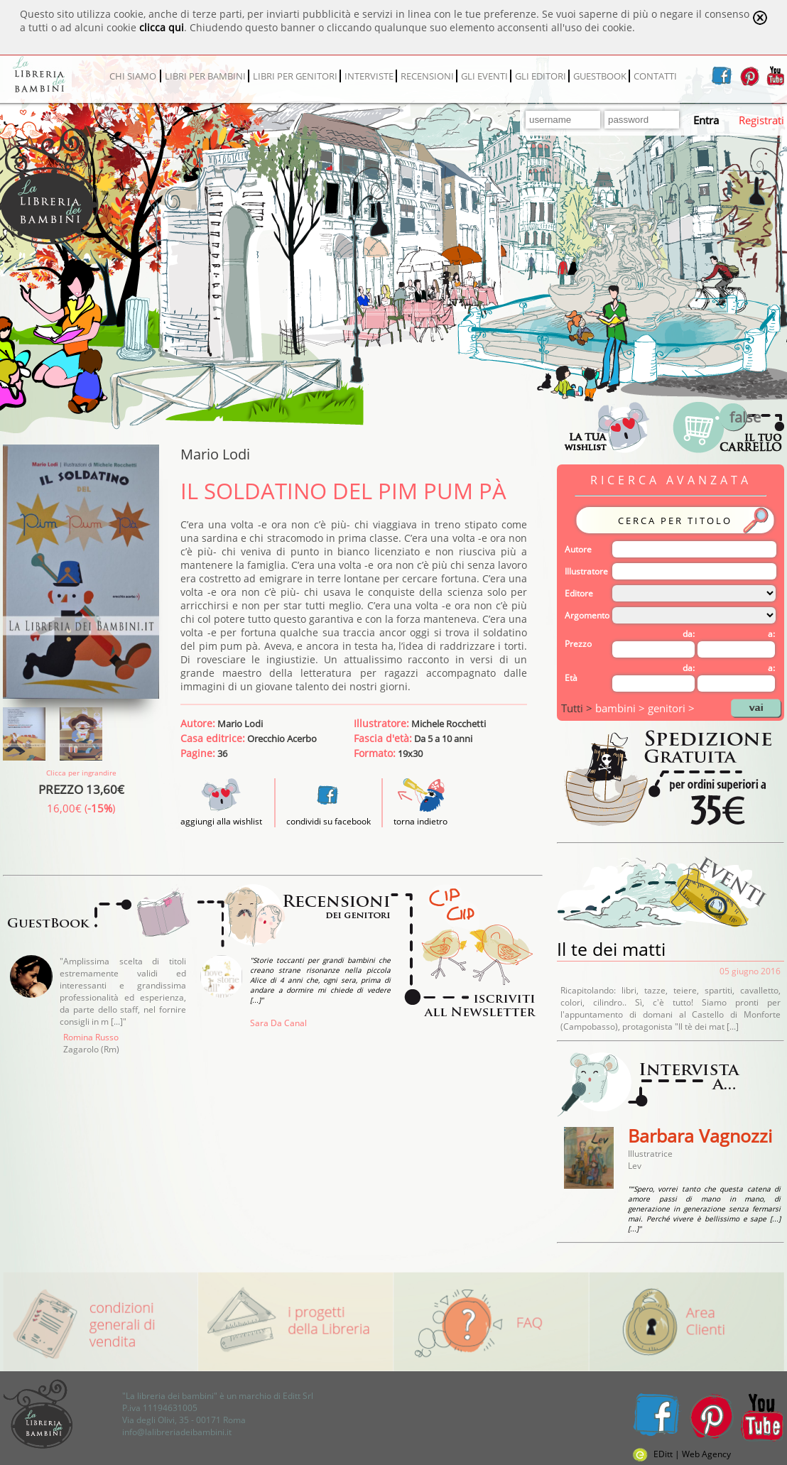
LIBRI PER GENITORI (295, 76)
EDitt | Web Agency (682, 1454)
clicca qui (161, 27)
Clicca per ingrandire (81, 773)
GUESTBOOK (599, 76)
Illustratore (586, 571)
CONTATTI (655, 76)
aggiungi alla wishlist (221, 815)
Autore (578, 549)
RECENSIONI (427, 76)
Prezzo (578, 644)
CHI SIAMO (132, 76)
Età (571, 678)
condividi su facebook (328, 821)
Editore (579, 593)
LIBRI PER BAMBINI (205, 76)
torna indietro (420, 821)
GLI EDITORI (540, 76)
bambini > (621, 708)
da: (689, 634)
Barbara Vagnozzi (700, 1135)
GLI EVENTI (484, 76)
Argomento (587, 615)
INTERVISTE (369, 76)
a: (771, 634)
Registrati (761, 120)
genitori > (671, 708)
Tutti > (578, 708)
